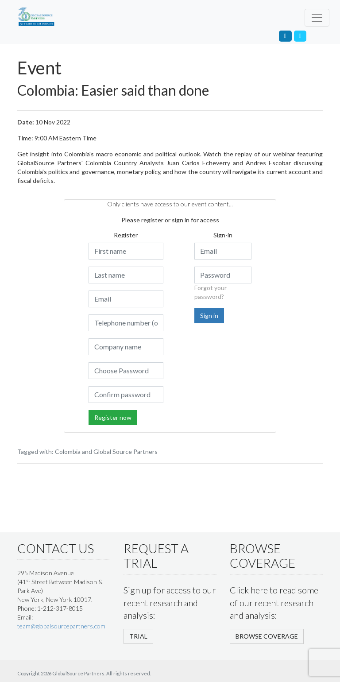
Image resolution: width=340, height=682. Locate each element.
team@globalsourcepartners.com (61, 626)
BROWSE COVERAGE (267, 636)
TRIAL (138, 636)
